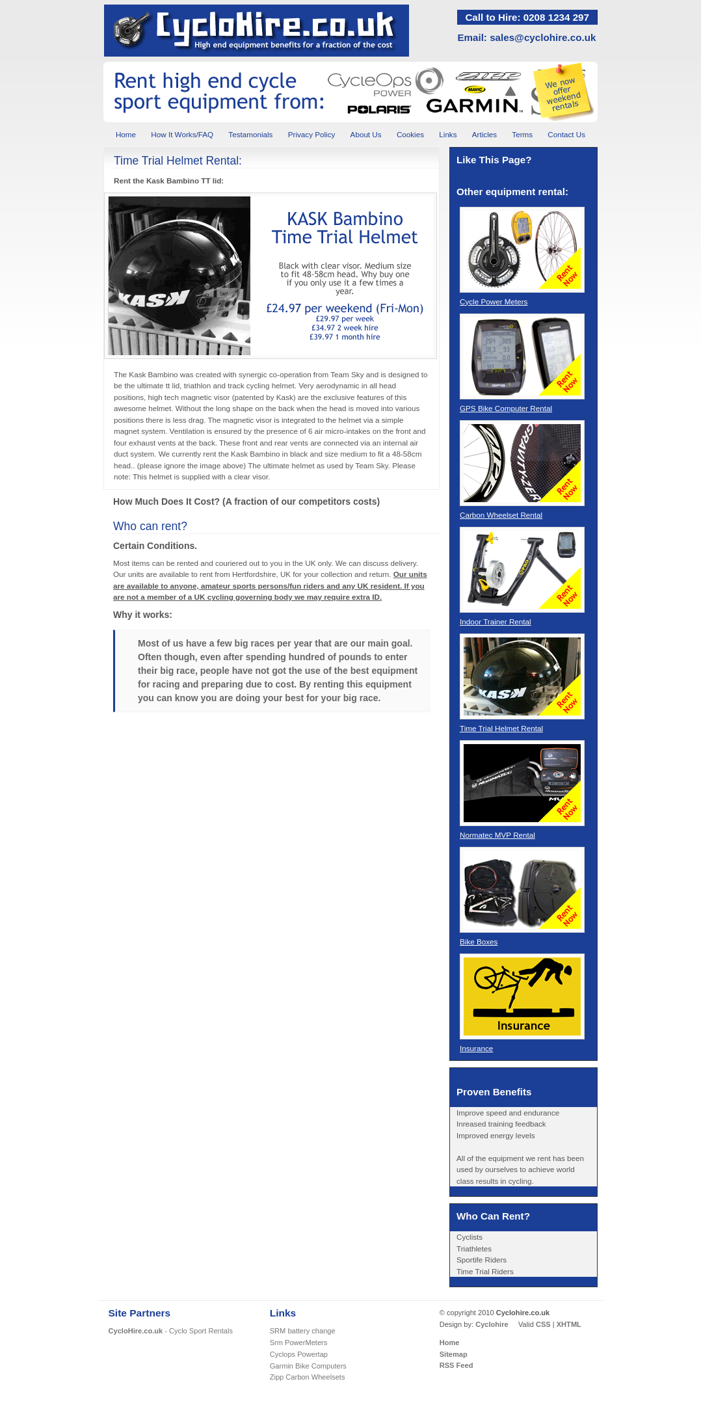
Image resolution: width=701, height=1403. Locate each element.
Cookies (410, 134)
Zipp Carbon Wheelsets (307, 1377)
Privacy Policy (312, 134)
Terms (522, 134)
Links (447, 134)
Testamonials (250, 134)
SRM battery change (303, 1331)
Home (126, 134)
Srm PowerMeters (299, 1342)
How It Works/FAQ (182, 134)
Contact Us (566, 134)
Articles (484, 134)
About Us (366, 134)
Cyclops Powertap (299, 1354)
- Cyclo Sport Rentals (171, 1331)
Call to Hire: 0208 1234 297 (527, 17)
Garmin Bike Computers (308, 1366)
